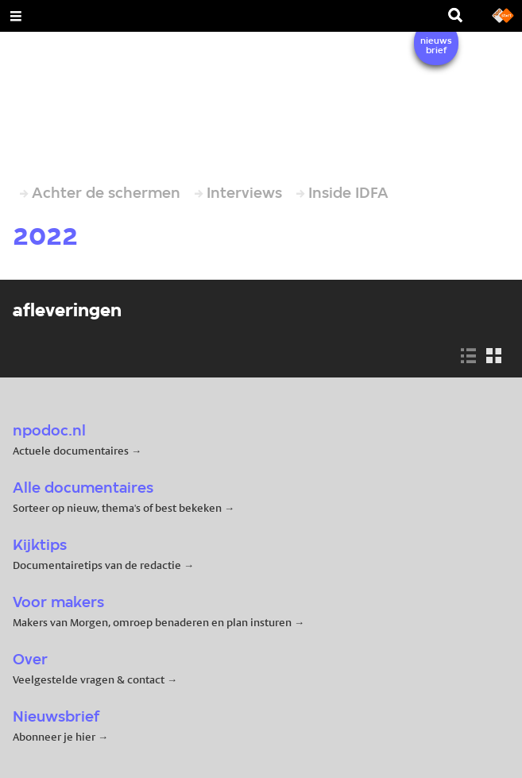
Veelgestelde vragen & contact (88, 679)
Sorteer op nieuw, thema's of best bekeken (117, 507)
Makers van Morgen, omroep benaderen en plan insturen (152, 622)
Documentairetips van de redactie (97, 565)
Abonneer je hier (55, 736)
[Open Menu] (16, 16)
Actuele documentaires (71, 450)
